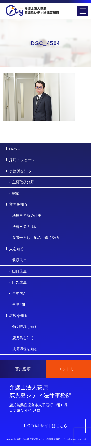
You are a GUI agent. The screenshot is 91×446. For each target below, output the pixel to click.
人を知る (16, 249)
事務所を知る (20, 171)
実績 (15, 193)
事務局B (18, 304)
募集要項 (23, 369)
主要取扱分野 (23, 182)
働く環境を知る (25, 327)
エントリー (68, 369)
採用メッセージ (22, 160)
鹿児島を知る (23, 338)
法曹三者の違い (25, 226)
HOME (14, 149)
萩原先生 (19, 260)
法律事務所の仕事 (26, 215)
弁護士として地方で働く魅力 (35, 238)
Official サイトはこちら (47, 426)
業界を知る (18, 204)
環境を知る (18, 315)
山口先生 (19, 271)
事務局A (18, 293)
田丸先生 (19, 282)
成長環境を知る (25, 349)
